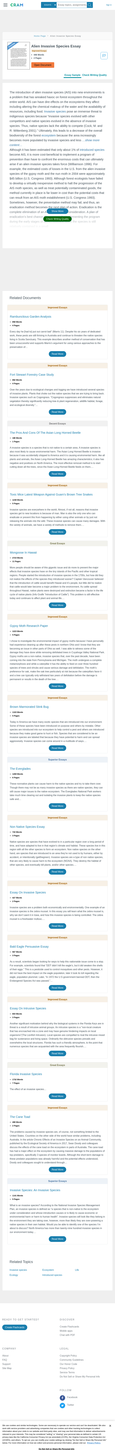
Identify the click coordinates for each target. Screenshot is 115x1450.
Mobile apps (66, 1331)
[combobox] (49, 5)
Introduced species (52, 1275)
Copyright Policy (68, 1355)
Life (77, 1270)
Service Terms (67, 1372)
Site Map (7, 1368)
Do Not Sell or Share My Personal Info (80, 1376)
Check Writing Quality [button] (57, 219)
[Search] (90, 5)
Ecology (14, 1275)
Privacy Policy (67, 1368)
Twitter (70, 1405)
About (5, 1355)
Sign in (109, 5)
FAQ (4, 1360)
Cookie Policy (66, 1423)
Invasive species (55, 111)
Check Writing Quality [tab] (94, 75)
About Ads (81, 1423)
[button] (5, 5)
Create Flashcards (14, 1327)
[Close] (110, 1433)
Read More (57, 354)
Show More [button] (57, 211)
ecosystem (49, 135)
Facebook (71, 1397)
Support (6, 1364)
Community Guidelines (72, 1360)
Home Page (40, 36)
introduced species (92, 149)
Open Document (42, 65)
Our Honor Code (68, 1364)
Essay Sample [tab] (72, 75)
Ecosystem (48, 1270)
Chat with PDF (67, 1335)
